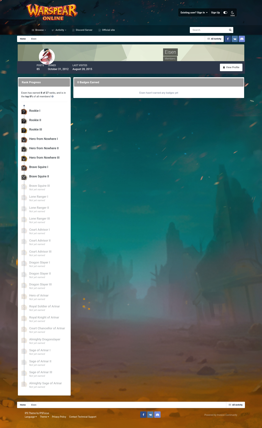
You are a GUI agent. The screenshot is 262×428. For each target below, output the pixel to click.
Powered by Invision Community (217, 421)
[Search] (197, 38)
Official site (108, 38)
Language (35, 422)
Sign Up (212, 16)
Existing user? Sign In (190, 16)
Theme (48, 422)
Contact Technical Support (86, 422)
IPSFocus (48, 419)
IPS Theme (34, 419)
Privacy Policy (63, 422)
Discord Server (83, 38)
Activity (60, 38)
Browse (39, 38)
